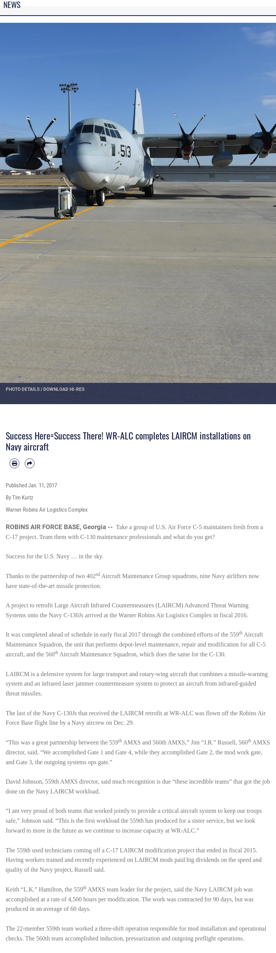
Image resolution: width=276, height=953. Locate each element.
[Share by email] (30, 463)
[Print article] (14, 463)
